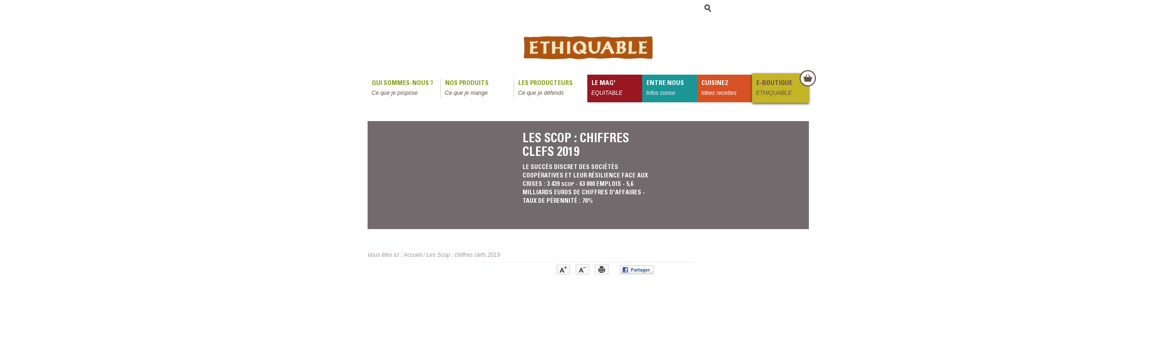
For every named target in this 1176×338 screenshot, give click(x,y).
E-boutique (782, 88)
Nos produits (479, 88)
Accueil (413, 255)
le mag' (617, 88)
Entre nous (671, 88)
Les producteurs (552, 88)
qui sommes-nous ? (406, 88)
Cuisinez (726, 88)
